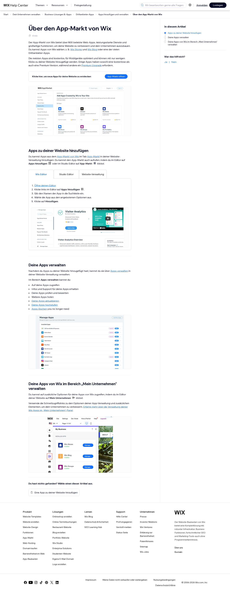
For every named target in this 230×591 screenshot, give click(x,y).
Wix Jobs (144, 552)
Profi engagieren (124, 522)
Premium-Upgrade (91, 65)
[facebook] (25, 582)
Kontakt (178, 552)
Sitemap (144, 546)
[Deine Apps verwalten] (194, 37)
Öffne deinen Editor (45, 185)
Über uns (179, 547)
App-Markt (93, 156)
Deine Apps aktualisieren (45, 300)
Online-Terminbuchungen (64, 522)
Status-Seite (122, 532)
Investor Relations (148, 522)
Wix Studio (57, 543)
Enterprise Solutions (62, 548)
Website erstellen (31, 522)
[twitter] (51, 582)
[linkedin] (57, 582)
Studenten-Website (61, 553)
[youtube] (30, 582)
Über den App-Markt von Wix (147, 14)
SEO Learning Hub (93, 527)
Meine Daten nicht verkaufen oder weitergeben (124, 580)
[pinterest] (46, 582)
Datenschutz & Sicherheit (96, 522)
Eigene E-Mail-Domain (63, 559)
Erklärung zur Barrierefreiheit (147, 534)
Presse (143, 516)
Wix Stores (76, 49)
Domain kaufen (30, 548)
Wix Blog (92, 49)
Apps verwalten (119, 270)
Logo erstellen (59, 564)
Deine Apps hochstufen (45, 304)
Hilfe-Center (122, 516)
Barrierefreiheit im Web (34, 553)
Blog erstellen (58, 532)
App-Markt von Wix (68, 156)
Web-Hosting (29, 543)
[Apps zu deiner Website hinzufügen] (194, 32)
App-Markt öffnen (116, 76)
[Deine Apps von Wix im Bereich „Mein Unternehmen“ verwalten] (194, 43)
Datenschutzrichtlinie (165, 585)
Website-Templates (32, 516)
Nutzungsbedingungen (164, 580)
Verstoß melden (123, 527)
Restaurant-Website (61, 527)
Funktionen (28, 532)
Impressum (90, 580)
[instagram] (36, 582)
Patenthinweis (146, 541)
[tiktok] (41, 582)
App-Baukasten (30, 559)
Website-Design (30, 527)
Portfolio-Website (60, 537)
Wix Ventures (146, 527)
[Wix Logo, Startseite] (180, 512)
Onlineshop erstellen (62, 516)
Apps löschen (39, 308)
